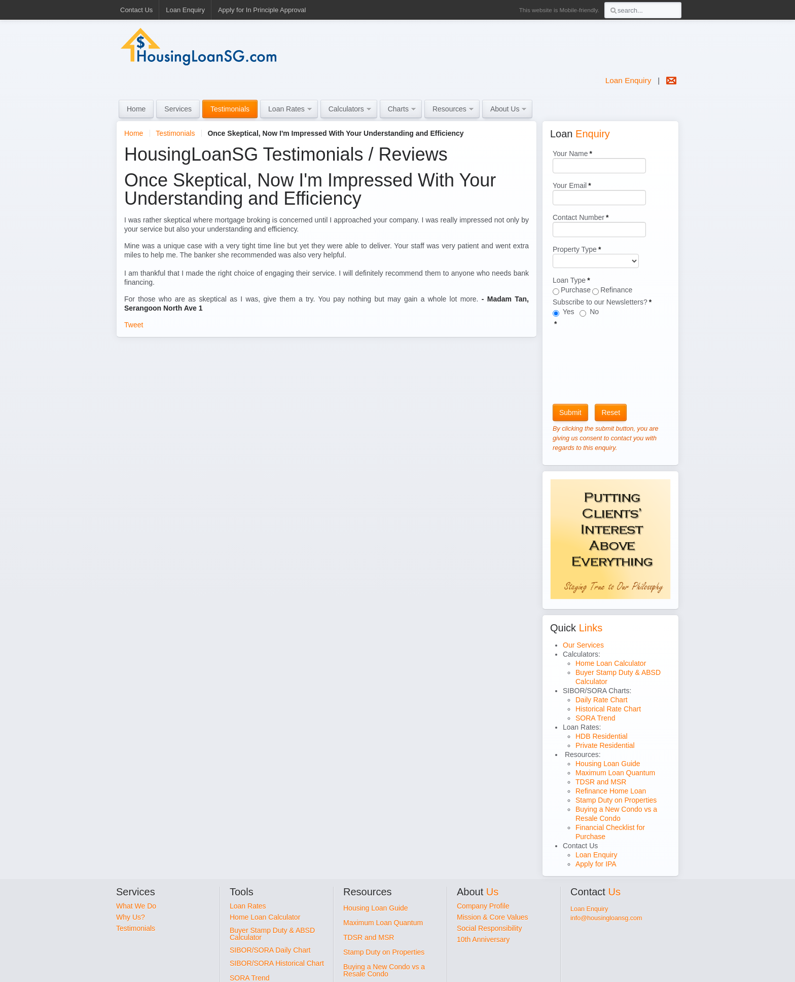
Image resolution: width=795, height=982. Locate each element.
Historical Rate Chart (608, 709)
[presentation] (594, 364)
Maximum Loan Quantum (615, 773)
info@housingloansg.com (606, 918)
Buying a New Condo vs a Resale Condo (384, 970)
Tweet (133, 325)
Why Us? (130, 917)
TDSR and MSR (600, 782)
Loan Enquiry (628, 80)
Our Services (583, 645)
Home (133, 133)
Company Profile (483, 906)
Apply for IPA (596, 864)
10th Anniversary (483, 939)
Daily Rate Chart (601, 700)
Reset (610, 412)
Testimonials (175, 133)
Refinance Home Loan (610, 791)
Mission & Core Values (492, 917)
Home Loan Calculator (610, 663)
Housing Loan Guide (607, 764)
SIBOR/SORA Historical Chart (277, 963)
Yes (569, 312)
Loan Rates (248, 906)
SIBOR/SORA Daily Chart (270, 950)
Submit (570, 412)
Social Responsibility (489, 928)
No (593, 312)
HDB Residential (601, 736)
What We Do (136, 906)
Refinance (616, 290)
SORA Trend (595, 718)
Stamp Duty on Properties (616, 800)
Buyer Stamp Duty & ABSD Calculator (272, 933)
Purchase (576, 290)
